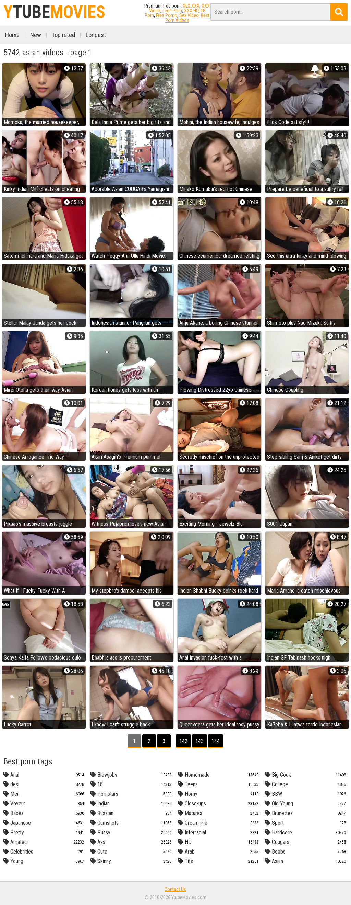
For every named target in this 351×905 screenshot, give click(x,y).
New (35, 34)
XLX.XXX (191, 6)
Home (12, 34)
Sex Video (189, 15)
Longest (96, 34)
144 (215, 741)
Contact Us (175, 889)
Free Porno (166, 15)
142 (183, 741)
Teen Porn (172, 10)
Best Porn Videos (187, 18)
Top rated (63, 34)
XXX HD (191, 10)
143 (199, 741)
